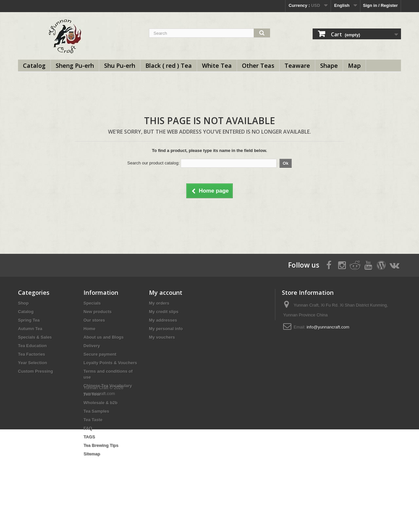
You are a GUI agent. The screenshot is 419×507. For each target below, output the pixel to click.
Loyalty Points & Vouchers (110, 362)
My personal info (166, 328)
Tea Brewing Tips (100, 445)
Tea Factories (31, 354)
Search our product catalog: (153, 162)
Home (89, 328)
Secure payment (99, 354)
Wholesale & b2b (100, 402)
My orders (159, 303)
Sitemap (91, 453)
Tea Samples (96, 411)
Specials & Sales (35, 337)
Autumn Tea (30, 328)
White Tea (217, 65)
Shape (329, 65)
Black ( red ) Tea (168, 65)
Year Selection (32, 362)
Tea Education (32, 345)
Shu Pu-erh (119, 65)
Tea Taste (92, 419)
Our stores (94, 320)
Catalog (34, 65)
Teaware (297, 65)
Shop (23, 303)
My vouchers (162, 337)
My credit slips (163, 311)
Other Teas (258, 65)
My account (165, 292)
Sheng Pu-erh (75, 65)
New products (97, 311)
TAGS (89, 436)
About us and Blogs (103, 337)
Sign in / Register (380, 5)
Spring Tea (29, 320)
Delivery (91, 345)
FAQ (87, 428)
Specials (92, 303)
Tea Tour (92, 394)
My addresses (163, 320)
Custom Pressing (35, 371)
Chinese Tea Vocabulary (107, 385)
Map (354, 65)
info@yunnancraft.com (328, 327)
